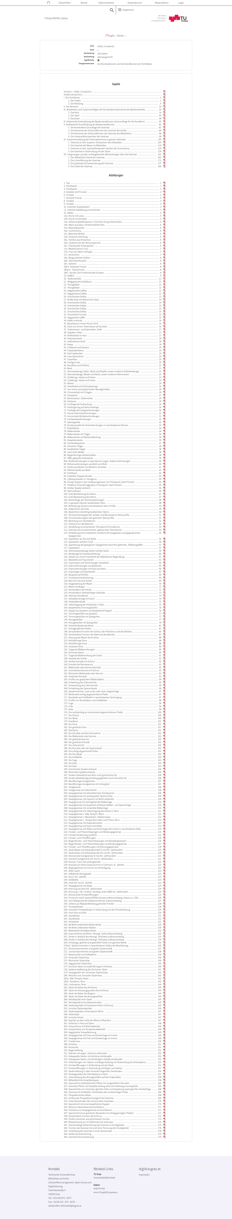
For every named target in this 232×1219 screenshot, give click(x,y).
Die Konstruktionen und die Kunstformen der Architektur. (124, 63)
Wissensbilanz (161, 2)
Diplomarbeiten (106, 2)
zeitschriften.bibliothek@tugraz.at (64, 1205)
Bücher (84, 2)
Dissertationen (135, 2)
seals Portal (99, 1188)
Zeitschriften (65, 2)
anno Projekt (100, 1192)
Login (181, 2)
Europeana (112, 1192)
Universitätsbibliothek (104, 1177)
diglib (110, 35)
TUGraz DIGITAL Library (56, 18)
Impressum (144, 1174)
